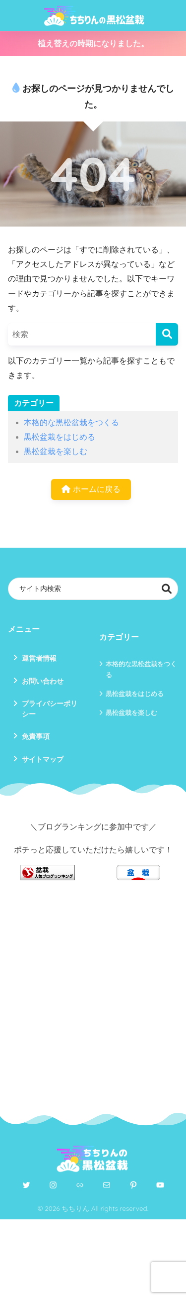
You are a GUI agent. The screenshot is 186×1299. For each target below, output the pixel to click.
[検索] (167, 334)
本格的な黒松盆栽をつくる (71, 422)
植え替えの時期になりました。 (93, 43)
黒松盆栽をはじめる (59, 437)
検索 (167, 589)
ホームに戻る (91, 489)
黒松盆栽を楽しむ (55, 451)
